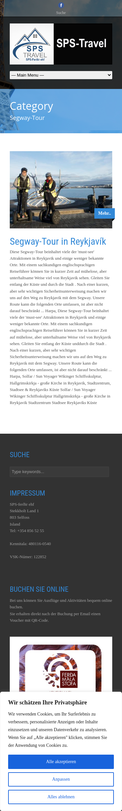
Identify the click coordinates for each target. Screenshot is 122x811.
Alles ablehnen (61, 796)
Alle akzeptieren (61, 761)
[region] (61, 751)
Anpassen (61, 779)
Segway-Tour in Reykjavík (58, 241)
